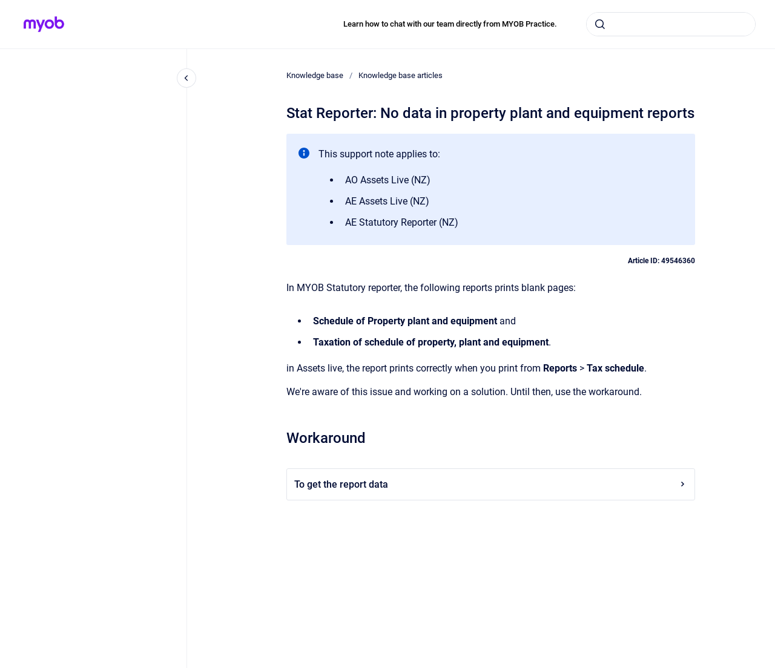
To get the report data (490, 484)
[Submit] (600, 24)
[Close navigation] (186, 78)
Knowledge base (314, 75)
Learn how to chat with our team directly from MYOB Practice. (450, 23)
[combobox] (671, 24)
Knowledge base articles (400, 75)
